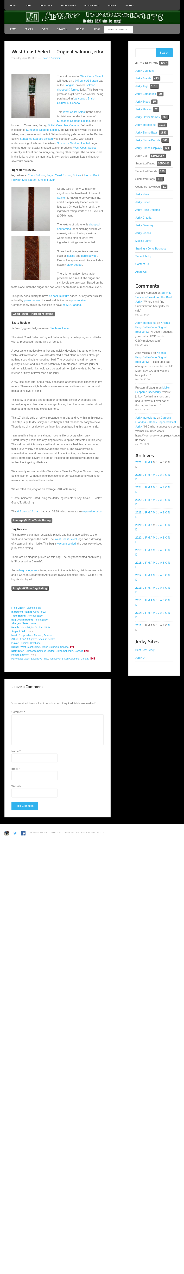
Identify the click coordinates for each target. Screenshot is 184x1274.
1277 (164, 63)
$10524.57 (157, 156)
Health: (15, 627)
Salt (24, 180)
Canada (75, 103)
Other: (15, 639)
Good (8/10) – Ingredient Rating (33, 314)
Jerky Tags (141, 86)
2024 (138, 487)
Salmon (61, 198)
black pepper (74, 265)
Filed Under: (18, 608)
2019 (138, 550)
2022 (138, 512)
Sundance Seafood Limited (73, 121)
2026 (138, 462)
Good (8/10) (39, 612)
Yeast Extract (63, 175)
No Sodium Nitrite (40, 627)
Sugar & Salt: (19, 631)
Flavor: (15, 643)
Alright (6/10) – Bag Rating (30, 588)
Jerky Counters (144, 71)
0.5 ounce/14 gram (86, 81)
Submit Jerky (143, 256)
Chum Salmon (36, 175)
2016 (138, 588)
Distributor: (17, 651)
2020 (138, 537)
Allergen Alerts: (20, 624)
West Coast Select (91, 76)
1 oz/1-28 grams (28, 639)
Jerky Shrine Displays (148, 148)
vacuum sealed (66, 544)
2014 (138, 613)
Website (16, 786)
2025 (138, 475)
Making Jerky (143, 241)
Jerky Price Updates (147, 210)
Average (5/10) (35, 616)
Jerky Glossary (144, 225)
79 (160, 94)
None (33, 624)
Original (25, 643)
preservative (78, 300)
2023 (138, 500)
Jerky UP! (141, 658)
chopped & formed (68, 89)
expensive (89, 511)
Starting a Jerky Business (150, 248)
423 (156, 78)
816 (159, 179)
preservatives (32, 300)
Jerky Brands (143, 78)
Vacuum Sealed (47, 639)
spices (71, 256)
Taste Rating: (19, 616)
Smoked (48, 635)
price (98, 511)
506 (165, 140)
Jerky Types (142, 102)
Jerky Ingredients (92, 17)
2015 (138, 600)
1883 (163, 132)
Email (15, 769)
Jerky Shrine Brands (147, 140)
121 (166, 148)
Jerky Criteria (143, 218)
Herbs (88, 175)
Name (16, 751)
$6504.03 (164, 163)
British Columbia (58, 125)
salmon (90, 85)
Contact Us (142, 264)
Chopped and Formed (30, 635)
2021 (138, 525)
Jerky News (142, 194)
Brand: (15, 647)
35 (154, 102)
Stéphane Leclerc (60, 328)
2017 (138, 575)
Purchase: (17, 659)
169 (162, 171)
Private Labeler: (20, 655)
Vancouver (80, 98)
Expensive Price (39, 659)
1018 (162, 125)
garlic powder (89, 256)
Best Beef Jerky (145, 650)
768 (165, 117)
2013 (138, 625)
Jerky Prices (142, 202)
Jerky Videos (143, 233)
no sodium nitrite (59, 296)
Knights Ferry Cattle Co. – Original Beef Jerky (152, 328)
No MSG (25, 627)
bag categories (28, 570)
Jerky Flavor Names (147, 117)
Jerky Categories (145, 94)
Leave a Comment (51, 58)
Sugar (50, 175)
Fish (38, 608)
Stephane (35, 643)
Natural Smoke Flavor (41, 180)
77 (156, 109)
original (70, 85)
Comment (18, 712)
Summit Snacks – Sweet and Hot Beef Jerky (153, 297)
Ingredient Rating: (21, 612)
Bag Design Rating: (22, 620)
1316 (154, 86)
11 (164, 187)
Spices (77, 175)
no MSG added (71, 305)
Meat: (14, 635)
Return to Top (39, 833)
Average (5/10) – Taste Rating (32, 520)
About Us (141, 272)
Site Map (56, 833)
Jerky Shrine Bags (146, 132)
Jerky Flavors (143, 109)
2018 (27, 659)
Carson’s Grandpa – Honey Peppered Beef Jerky (155, 422)
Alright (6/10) (41, 620)
